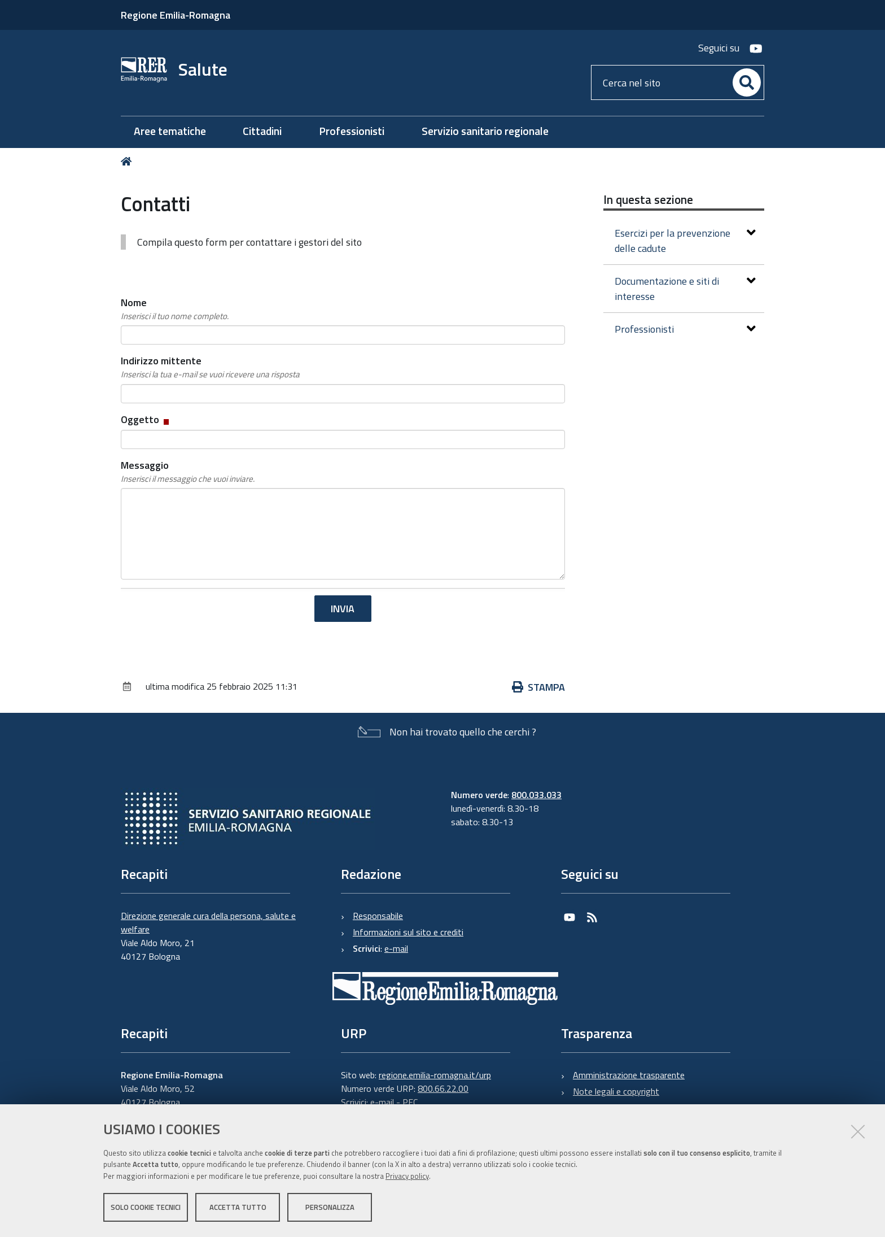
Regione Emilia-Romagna (175, 15)
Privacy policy (407, 1176)
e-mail (396, 948)
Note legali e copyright (616, 1091)
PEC (410, 1102)
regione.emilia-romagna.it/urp (435, 1075)
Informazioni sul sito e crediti (408, 932)
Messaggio (188, 472)
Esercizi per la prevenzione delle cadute (685, 240)
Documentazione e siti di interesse (685, 288)
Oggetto (146, 419)
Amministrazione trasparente (629, 1075)
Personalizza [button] (329, 1207)
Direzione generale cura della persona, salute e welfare (208, 922)
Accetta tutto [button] (237, 1207)
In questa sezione (648, 199)
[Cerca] (747, 82)
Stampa (538, 687)
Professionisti (685, 329)
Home (128, 161)
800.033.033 (536, 795)
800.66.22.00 (443, 1088)
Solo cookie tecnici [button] (146, 1207)
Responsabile (378, 915)
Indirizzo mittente (210, 367)
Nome (175, 309)
